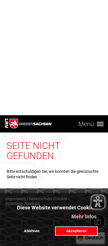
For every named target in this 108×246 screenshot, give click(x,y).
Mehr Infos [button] (83, 216)
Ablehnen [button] (31, 231)
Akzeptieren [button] (76, 231)
